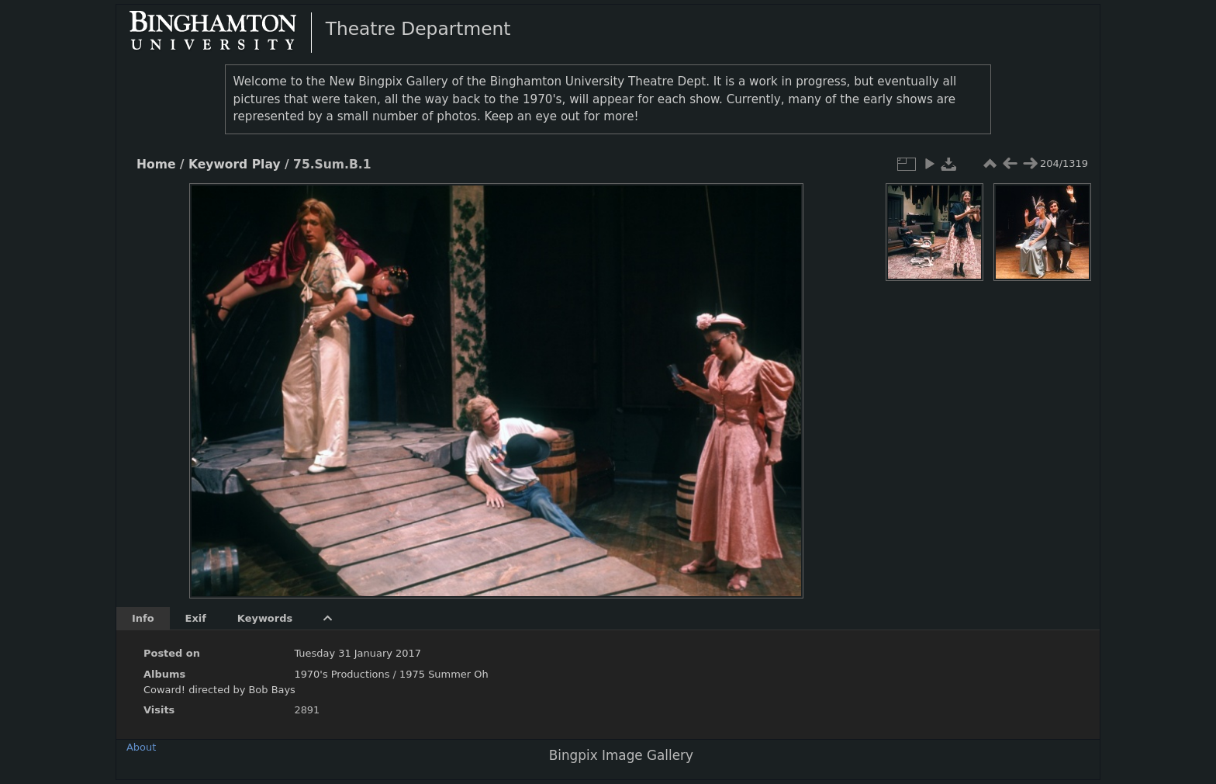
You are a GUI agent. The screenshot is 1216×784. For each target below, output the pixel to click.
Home (155, 165)
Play (266, 165)
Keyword (217, 165)
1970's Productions (341, 674)
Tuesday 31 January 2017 (357, 653)
